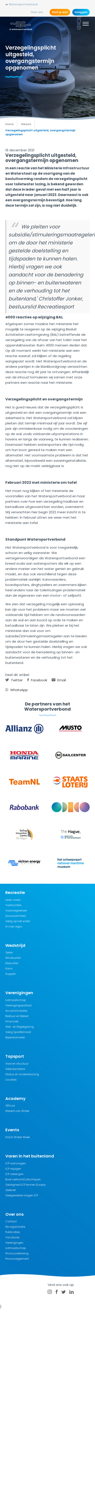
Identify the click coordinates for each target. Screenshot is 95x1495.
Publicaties (12, 1232)
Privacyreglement (17, 1259)
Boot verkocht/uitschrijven (23, 1179)
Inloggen (81, 12)
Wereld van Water (17, 1111)
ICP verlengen (14, 1174)
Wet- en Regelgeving (19, 1027)
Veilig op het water (17, 921)
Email (59, 680)
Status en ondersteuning (22, 1074)
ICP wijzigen (13, 1169)
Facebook (37, 680)
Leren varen (13, 900)
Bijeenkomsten (15, 1037)
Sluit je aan (60, 12)
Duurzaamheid (15, 916)
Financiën (12, 1021)
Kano (8, 968)
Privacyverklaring (16, 1253)
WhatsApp (16, 690)
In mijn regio (13, 926)
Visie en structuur (16, 1063)
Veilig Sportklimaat (18, 1032)
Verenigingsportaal (18, 1005)
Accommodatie (16, 1011)
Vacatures (12, 1237)
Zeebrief (10, 1190)
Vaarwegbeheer (16, 910)
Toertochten (13, 905)
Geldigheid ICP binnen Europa (25, 1185)
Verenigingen (14, 1243)
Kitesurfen (11, 963)
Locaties (11, 1079)
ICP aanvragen (15, 1163)
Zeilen (9, 952)
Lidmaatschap (15, 1000)
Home (9, 124)
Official (10, 1105)
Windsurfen (13, 958)
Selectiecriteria (15, 1069)
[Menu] (85, 24)
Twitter (14, 680)
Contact (11, 1221)
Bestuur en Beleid (16, 1016)
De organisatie (15, 1227)
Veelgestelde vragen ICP (21, 1195)
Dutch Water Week (17, 1137)
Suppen (10, 974)
